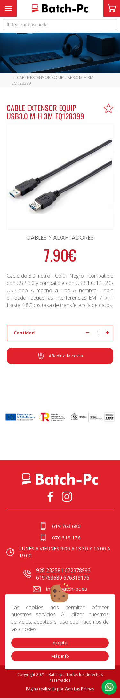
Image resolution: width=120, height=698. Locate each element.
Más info (60, 656)
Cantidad (24, 333)
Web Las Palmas (79, 689)
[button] (109, 687)
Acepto (60, 643)
